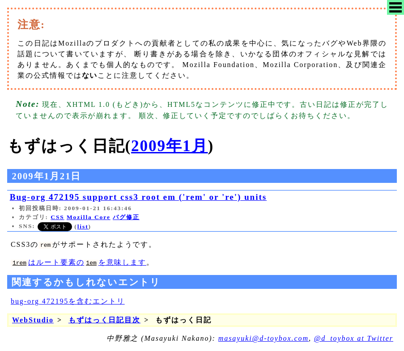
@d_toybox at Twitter (353, 338)
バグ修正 (126, 217)
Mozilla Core (89, 217)
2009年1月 (169, 146)
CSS (57, 217)
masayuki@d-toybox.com (263, 338)
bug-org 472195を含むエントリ (68, 301)
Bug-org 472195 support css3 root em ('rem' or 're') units (138, 197)
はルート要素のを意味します (78, 262)
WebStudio (33, 320)
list (83, 226)
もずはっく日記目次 (104, 320)
